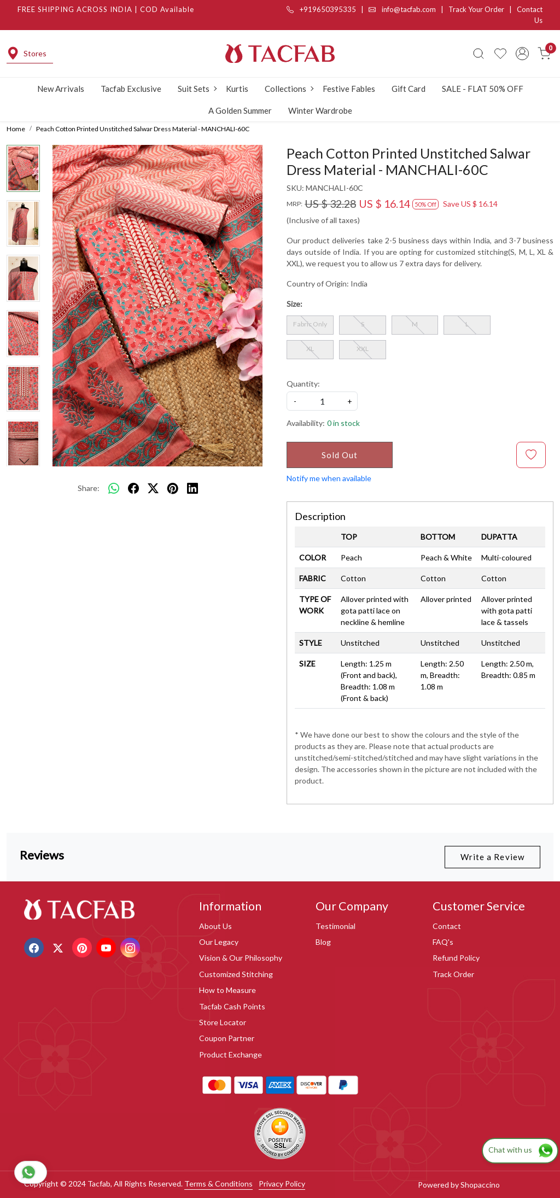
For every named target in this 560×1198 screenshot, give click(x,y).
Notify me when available (329, 478)
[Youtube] (107, 946)
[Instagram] (131, 946)
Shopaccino (480, 1184)
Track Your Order (476, 9)
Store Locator (222, 1022)
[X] (59, 946)
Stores (26, 53)
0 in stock (343, 423)
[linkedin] (192, 487)
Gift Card (408, 88)
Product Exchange (230, 1054)
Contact (447, 926)
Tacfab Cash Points (232, 1006)
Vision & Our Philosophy (240, 957)
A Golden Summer (240, 110)
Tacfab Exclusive (131, 88)
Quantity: (303, 383)
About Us (215, 926)
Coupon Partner (226, 1038)
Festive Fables (349, 88)
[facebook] (133, 487)
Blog (323, 941)
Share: (89, 488)
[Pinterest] (83, 946)
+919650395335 (321, 9)
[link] (478, 53)
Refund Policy (456, 957)
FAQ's (443, 941)
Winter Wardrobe (320, 110)
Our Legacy (218, 941)
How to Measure (227, 990)
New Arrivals (60, 88)
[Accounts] (522, 53)
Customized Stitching (236, 974)
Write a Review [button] (492, 857)
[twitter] (153, 487)
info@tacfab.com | (408, 9)
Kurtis (237, 88)
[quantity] (322, 401)
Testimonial (335, 926)
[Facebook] (35, 946)
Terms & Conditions (218, 1183)
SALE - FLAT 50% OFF (482, 88)
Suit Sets (197, 88)
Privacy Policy (282, 1183)
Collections (289, 88)
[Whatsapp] (114, 487)
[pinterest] (173, 487)
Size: (294, 303)
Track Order (453, 974)
